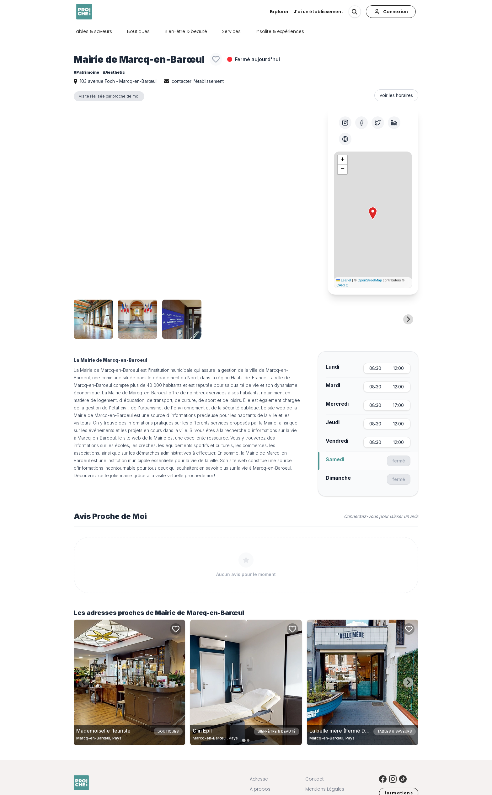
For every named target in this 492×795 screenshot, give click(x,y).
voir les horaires (396, 95)
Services (231, 31)
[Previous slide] (84, 319)
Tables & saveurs (93, 31)
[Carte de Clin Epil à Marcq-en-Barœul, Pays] (246, 682)
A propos (260, 789)
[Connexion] (391, 11)
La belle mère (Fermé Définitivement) (353, 731)
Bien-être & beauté (186, 31)
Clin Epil (202, 731)
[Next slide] (408, 319)
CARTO (342, 285)
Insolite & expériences (280, 31)
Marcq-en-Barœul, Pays (98, 738)
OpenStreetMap (369, 280)
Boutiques (138, 31)
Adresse (259, 779)
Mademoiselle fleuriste (103, 731)
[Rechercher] (355, 11)
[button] (373, 213)
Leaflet (343, 280)
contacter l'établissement (198, 81)
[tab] (243, 740)
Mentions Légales (324, 789)
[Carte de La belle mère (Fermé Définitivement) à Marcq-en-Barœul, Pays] (362, 682)
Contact (314, 779)
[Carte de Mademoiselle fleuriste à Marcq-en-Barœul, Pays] (129, 682)
